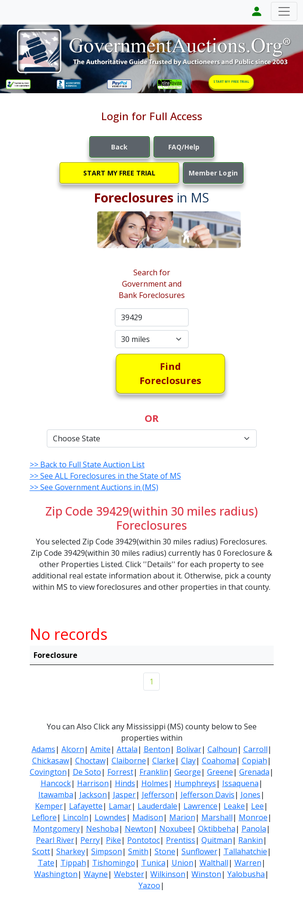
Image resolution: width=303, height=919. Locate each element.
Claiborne (129, 760)
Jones (250, 794)
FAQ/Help (183, 146)
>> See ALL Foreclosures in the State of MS (105, 476)
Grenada (254, 772)
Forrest (120, 772)
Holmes (154, 783)
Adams (43, 749)
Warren (247, 863)
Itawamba (55, 794)
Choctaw (90, 760)
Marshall (217, 817)
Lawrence (200, 806)
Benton (157, 749)
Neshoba (102, 828)
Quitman (216, 840)
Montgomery (56, 828)
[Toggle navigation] (284, 11)
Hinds (125, 783)
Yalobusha (246, 874)
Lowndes (110, 817)
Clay (188, 760)
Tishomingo (113, 863)
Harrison (93, 783)
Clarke (163, 760)
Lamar (120, 806)
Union (182, 863)
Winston (206, 874)
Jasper (124, 794)
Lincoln (75, 817)
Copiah (254, 760)
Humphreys (195, 783)
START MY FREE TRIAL (231, 81)
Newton (139, 828)
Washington (56, 874)
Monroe (253, 817)
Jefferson (158, 794)
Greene (220, 772)
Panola (254, 828)
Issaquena (240, 783)
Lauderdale (157, 806)
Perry (90, 840)
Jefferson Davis (207, 794)
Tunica (153, 863)
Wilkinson (167, 874)
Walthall (213, 863)
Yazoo (149, 885)
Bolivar (188, 749)
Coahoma (219, 760)
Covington (48, 772)
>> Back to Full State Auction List (87, 464)
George (187, 772)
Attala (127, 749)
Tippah (73, 863)
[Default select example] (152, 339)
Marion (182, 817)
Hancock (56, 783)
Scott (41, 851)
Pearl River (55, 840)
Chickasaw (50, 760)
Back (119, 146)
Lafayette (86, 806)
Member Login (213, 172)
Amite (100, 749)
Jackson (93, 794)
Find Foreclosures (170, 373)
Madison (147, 817)
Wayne (96, 874)
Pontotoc (143, 840)
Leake (234, 806)
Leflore (44, 817)
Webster (129, 874)
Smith (138, 851)
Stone (165, 851)
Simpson (106, 851)
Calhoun (222, 749)
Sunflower (199, 851)
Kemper (49, 806)
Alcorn (72, 749)
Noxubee (175, 828)
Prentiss (180, 840)
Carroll (255, 749)
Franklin (153, 772)
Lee (257, 806)
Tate (46, 863)
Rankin (250, 840)
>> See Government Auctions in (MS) (94, 487)
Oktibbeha (216, 828)
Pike (113, 840)
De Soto (87, 772)
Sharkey (70, 851)
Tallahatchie (245, 851)
